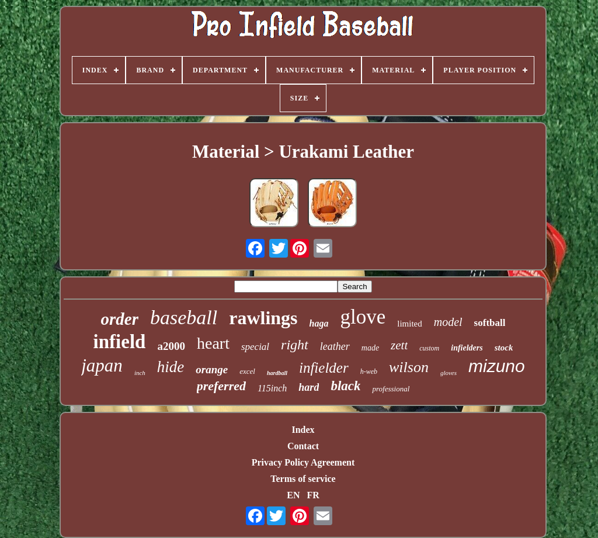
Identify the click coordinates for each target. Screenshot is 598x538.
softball (490, 322)
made (370, 347)
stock (504, 347)
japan (102, 365)
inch (139, 372)
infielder (324, 368)
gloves (448, 372)
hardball (277, 373)
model (448, 321)
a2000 (171, 346)
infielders (466, 347)
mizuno (496, 366)
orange (212, 369)
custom (429, 348)
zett (399, 345)
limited (409, 323)
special (255, 346)
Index (302, 430)
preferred (221, 386)
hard (308, 387)
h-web (368, 371)
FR (313, 495)
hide (171, 367)
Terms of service (302, 479)
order (119, 319)
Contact (303, 446)
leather (335, 346)
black (345, 386)
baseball (183, 317)
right (294, 344)
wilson (409, 367)
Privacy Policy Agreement (303, 462)
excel (247, 371)
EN (293, 495)
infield (119, 341)
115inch (272, 388)
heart (213, 343)
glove (362, 317)
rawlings (263, 317)
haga (319, 323)
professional (390, 388)
